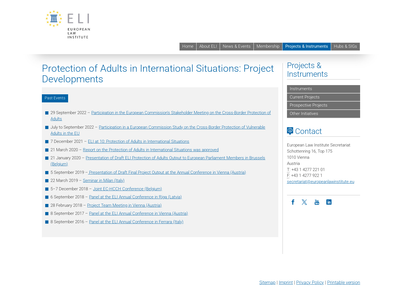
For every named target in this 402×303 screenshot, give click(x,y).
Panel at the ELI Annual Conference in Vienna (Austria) (138, 213)
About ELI (208, 46)
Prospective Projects (308, 105)
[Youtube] (317, 202)
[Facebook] (293, 202)
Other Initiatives (304, 113)
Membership (268, 46)
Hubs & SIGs (345, 46)
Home (187, 46)
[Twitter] (305, 202)
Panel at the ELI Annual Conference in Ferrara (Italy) (136, 221)
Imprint (286, 282)
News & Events (237, 46)
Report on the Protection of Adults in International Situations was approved (151, 149)
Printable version (343, 282)
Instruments (301, 88)
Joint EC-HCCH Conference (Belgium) (127, 188)
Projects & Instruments (306, 46)
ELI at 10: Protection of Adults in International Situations (138, 141)
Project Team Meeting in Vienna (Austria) (124, 205)
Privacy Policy (310, 282)
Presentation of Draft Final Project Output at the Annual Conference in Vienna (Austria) (167, 172)
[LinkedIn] (329, 202)
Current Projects (305, 97)
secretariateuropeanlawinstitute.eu (320, 181)
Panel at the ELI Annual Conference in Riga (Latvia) (135, 196)
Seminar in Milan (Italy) (104, 180)
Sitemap (267, 282)
